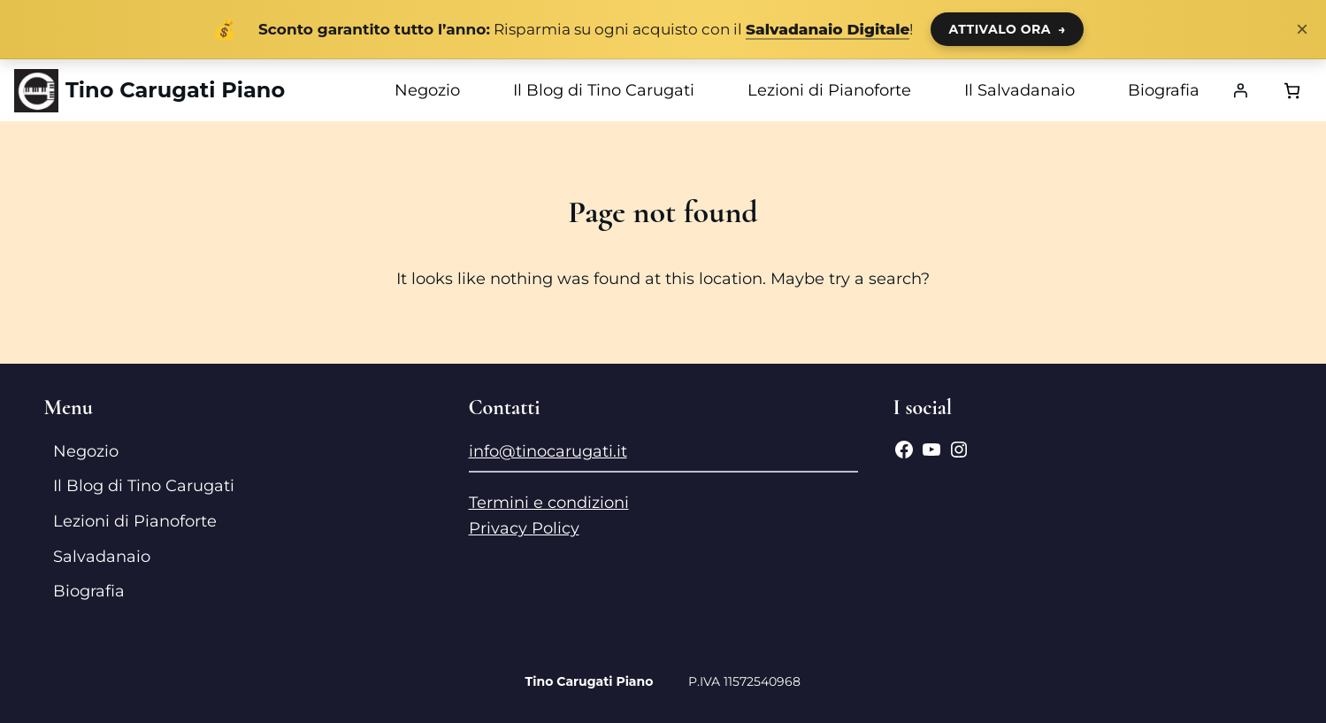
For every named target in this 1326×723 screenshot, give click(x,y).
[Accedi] (1240, 90)
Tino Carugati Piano (175, 90)
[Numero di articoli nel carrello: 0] (1292, 91)
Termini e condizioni (549, 502)
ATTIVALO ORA (1007, 29)
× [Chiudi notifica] (1302, 29)
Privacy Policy (524, 528)
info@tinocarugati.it (548, 451)
